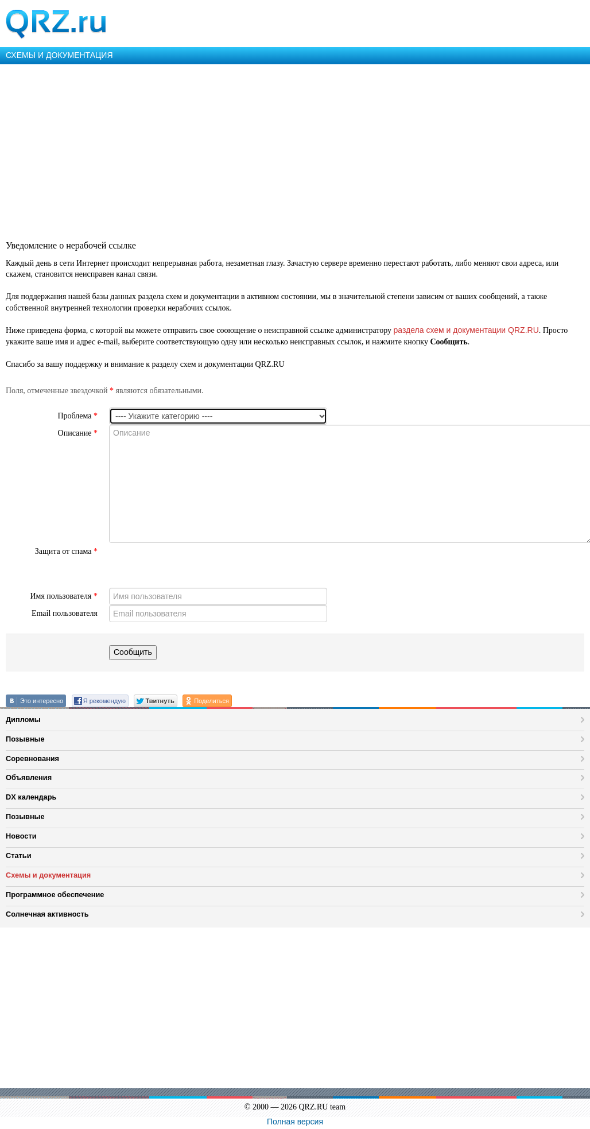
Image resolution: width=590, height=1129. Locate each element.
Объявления (29, 777)
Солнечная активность (47, 914)
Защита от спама (66, 551)
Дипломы (23, 719)
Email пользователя (65, 613)
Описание (78, 433)
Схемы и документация (48, 875)
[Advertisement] (294, 150)
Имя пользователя (64, 596)
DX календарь (31, 797)
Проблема (77, 416)
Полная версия (295, 1121)
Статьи (19, 855)
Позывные (25, 739)
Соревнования (32, 758)
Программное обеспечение (55, 894)
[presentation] (196, 565)
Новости (21, 836)
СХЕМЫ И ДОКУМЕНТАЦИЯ (59, 55)
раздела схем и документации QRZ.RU (466, 330)
